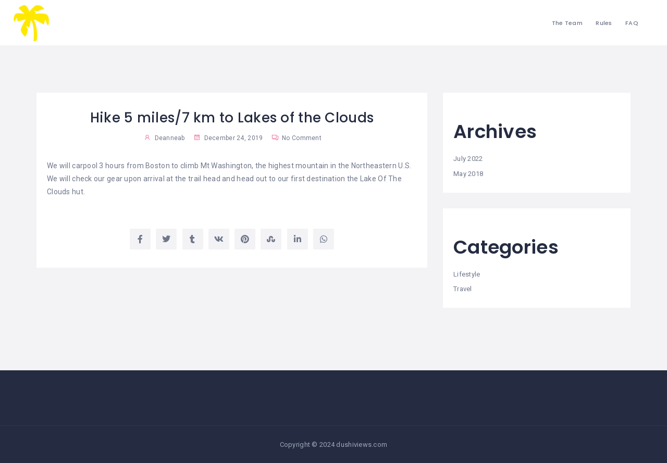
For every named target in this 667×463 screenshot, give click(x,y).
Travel (462, 289)
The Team (567, 23)
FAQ (631, 23)
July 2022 (468, 158)
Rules (604, 23)
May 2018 (468, 174)
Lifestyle (466, 274)
